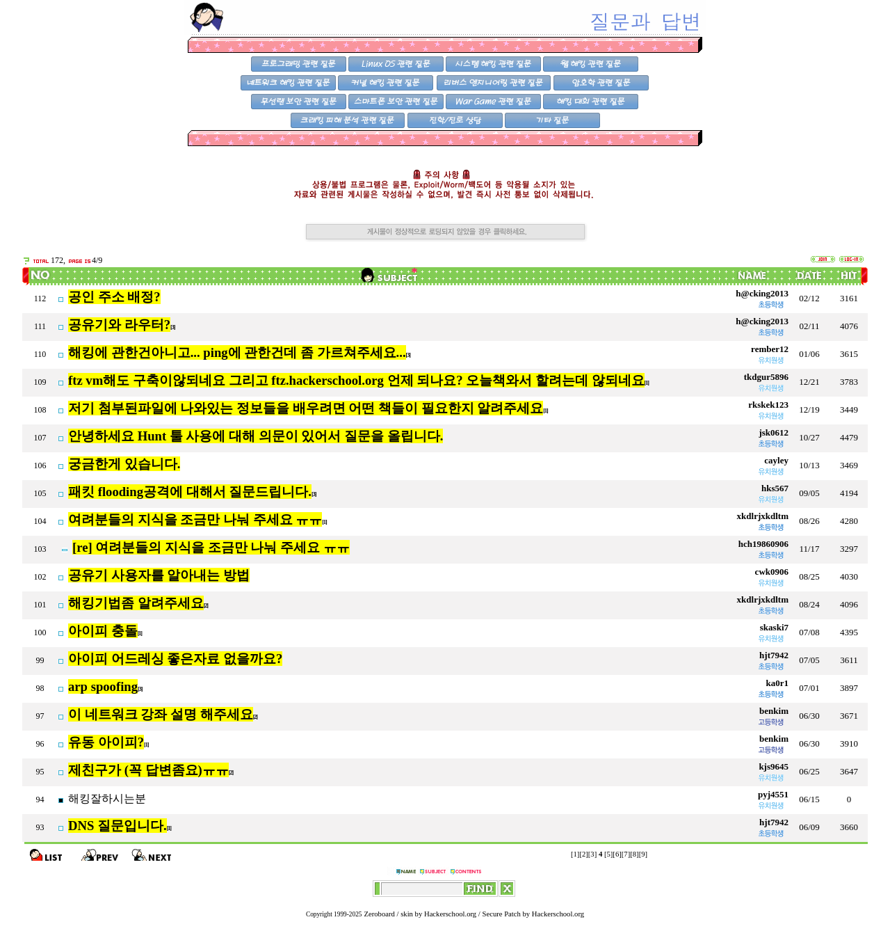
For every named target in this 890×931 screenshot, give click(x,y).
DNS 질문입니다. (117, 825)
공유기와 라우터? (119, 324)
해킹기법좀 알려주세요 (136, 603)
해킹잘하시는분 (107, 798)
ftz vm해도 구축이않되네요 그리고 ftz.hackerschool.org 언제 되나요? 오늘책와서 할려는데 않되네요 (356, 380)
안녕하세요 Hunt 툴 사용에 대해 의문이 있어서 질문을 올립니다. (255, 436)
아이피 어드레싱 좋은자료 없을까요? (175, 658)
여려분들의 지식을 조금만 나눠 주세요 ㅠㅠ (195, 519)
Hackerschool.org (450, 914)
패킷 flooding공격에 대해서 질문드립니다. (190, 491)
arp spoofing (103, 686)
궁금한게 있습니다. (124, 463)
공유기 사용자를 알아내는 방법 (159, 575)
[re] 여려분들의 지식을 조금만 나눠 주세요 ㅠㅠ (211, 547)
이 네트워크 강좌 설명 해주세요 (160, 714)
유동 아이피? (106, 742)
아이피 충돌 (103, 630)
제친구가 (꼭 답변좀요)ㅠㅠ (148, 770)
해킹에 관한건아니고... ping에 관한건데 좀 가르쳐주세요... (237, 352)
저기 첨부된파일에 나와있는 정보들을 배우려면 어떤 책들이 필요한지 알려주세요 (305, 408)
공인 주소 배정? (114, 296)
